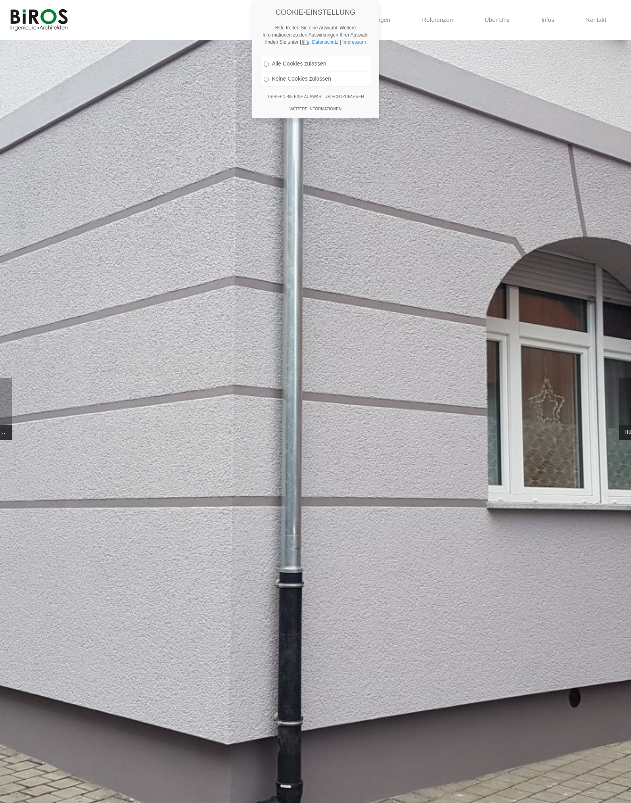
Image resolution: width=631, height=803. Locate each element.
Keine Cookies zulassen (297, 77)
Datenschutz (325, 40)
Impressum (354, 40)
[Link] (39, 20)
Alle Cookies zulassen (295, 62)
